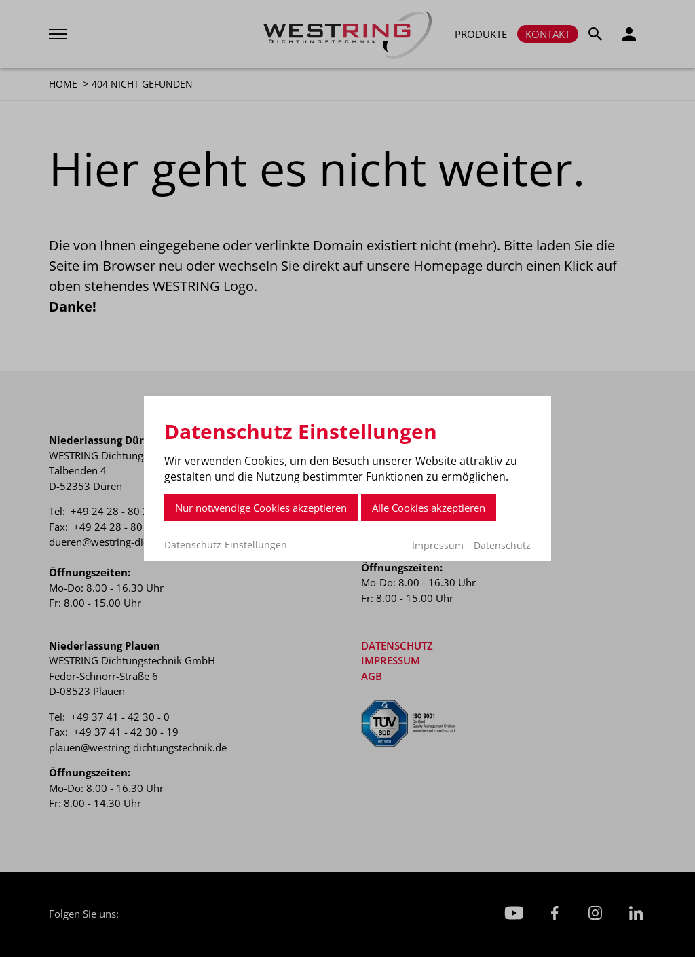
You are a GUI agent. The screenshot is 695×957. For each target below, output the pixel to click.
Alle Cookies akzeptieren (428, 507)
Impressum (438, 545)
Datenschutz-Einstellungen (225, 545)
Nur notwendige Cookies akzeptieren (261, 507)
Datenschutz (502, 545)
